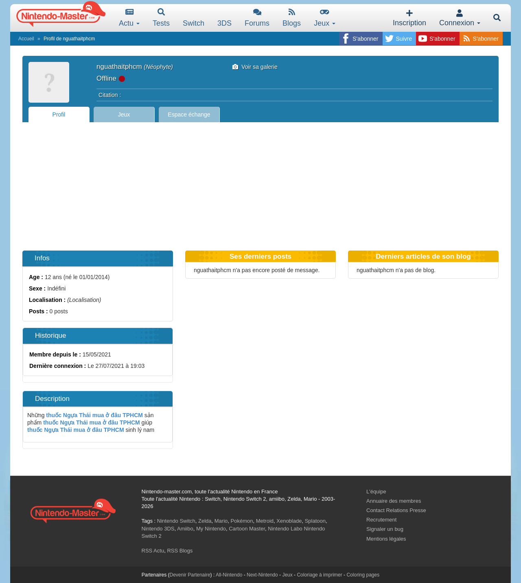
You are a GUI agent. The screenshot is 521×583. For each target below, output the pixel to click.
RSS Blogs (180, 551)
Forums (257, 17)
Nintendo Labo (285, 529)
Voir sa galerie (255, 67)
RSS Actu (153, 551)
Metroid (265, 521)
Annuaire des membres (393, 501)
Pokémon (242, 521)
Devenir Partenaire (190, 575)
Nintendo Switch (176, 521)
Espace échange (189, 114)
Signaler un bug (384, 529)
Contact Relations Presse (396, 510)
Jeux (324, 17)
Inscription (409, 18)
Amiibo (185, 529)
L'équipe (376, 491)
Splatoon (315, 521)
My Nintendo (211, 529)
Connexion (459, 18)
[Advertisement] (260, 183)
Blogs (291, 17)
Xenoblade (289, 521)
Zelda (205, 521)
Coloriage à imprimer (319, 575)
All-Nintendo (229, 575)
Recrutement (381, 520)
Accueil (26, 39)
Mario (221, 521)
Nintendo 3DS (158, 529)
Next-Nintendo (262, 575)
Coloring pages (362, 575)
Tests (161, 17)
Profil (59, 114)
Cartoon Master (247, 529)
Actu (129, 17)
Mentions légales (386, 539)
